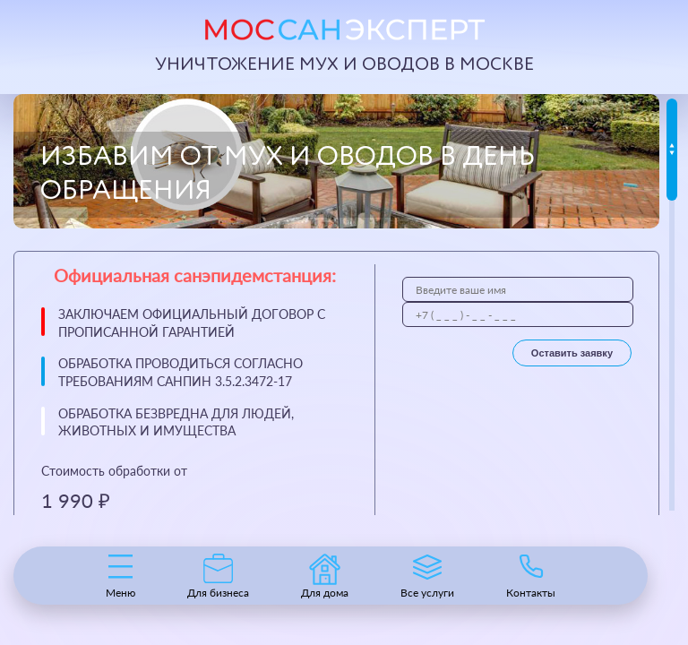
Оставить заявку (572, 353)
